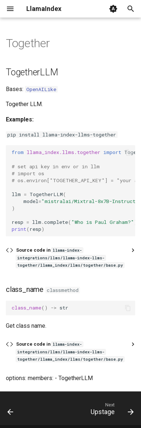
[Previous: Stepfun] (10, 410)
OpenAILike (41, 89)
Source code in (70, 257)
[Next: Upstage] (111, 410)
